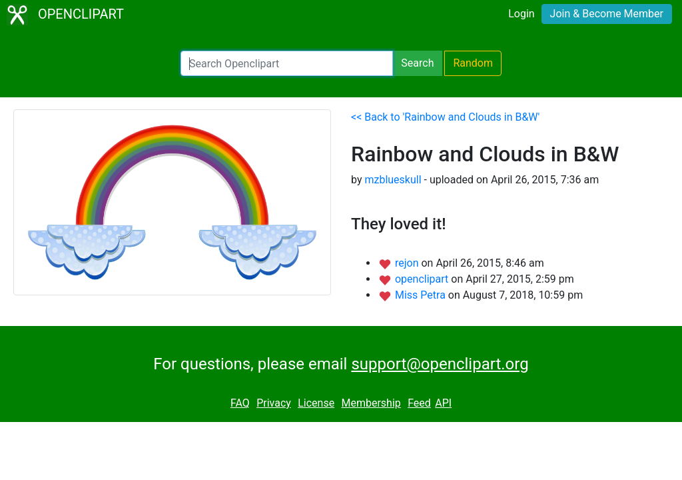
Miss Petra (421, 295)
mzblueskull (392, 179)
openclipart (423, 279)
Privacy (273, 403)
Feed (419, 403)
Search (417, 63)
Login (521, 13)
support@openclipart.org (439, 364)
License (316, 403)
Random (473, 63)
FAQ (240, 403)
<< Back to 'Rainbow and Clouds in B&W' (445, 117)
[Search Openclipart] (286, 63)
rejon (408, 263)
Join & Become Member (606, 13)
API (443, 403)
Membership (370, 403)
